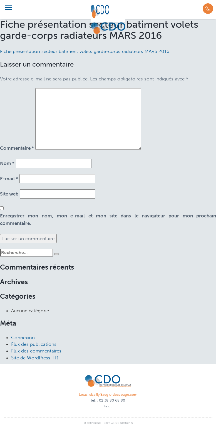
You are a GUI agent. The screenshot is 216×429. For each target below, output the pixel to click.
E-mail (9, 178)
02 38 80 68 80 (112, 400)
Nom (7, 163)
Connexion (23, 337)
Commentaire (17, 148)
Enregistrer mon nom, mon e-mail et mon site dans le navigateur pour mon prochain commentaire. (108, 219)
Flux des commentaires (36, 351)
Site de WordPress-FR (34, 358)
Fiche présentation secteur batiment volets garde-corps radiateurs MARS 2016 (84, 51)
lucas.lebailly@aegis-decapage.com (108, 394)
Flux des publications (33, 344)
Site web (9, 194)
